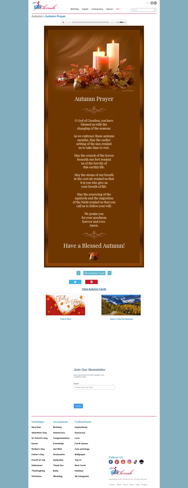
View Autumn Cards (94, 289)
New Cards (80, 465)
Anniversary (97, 9)
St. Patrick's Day (40, 438)
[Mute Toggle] (117, 22)
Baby (55, 471)
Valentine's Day (39, 432)
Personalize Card (94, 273)
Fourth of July (38, 460)
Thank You (58, 465)
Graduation (59, 454)
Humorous (80, 432)
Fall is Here (65, 319)
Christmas (37, 476)
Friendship (58, 443)
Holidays (79, 471)
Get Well (57, 449)
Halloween (37, 465)
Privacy (112, 485)
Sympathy (58, 460)
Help (137, 485)
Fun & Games (81, 443)
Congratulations (61, 438)
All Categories (82, 476)
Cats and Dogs (82, 449)
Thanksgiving (38, 471)
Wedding (57, 476)
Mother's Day (38, 449)
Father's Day (38, 454)
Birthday (75, 9)
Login (147, 3)
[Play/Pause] (63, 22)
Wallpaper (80, 454)
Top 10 (78, 460)
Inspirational (81, 427)
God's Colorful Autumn (121, 319)
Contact (144, 485)
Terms (119, 485)
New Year (36, 427)
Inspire (85, 9)
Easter (35, 443)
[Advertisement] (94, 341)
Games (109, 9)
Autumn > (38, 16)
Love (77, 438)
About (125, 485)
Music (131, 485)
